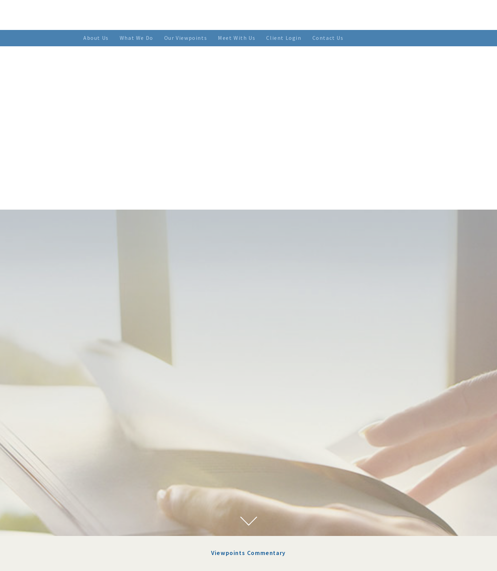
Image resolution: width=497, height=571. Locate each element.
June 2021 (125, 535)
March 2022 (127, 477)
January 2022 (129, 493)
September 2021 (132, 518)
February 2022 (130, 485)
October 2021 (129, 510)
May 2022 (125, 460)
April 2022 (126, 468)
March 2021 (127, 551)
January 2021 (129, 559)
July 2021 (125, 526)
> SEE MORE (283, 479)
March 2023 (127, 427)
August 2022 (128, 443)
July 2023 (125, 419)
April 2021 (126, 543)
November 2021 (132, 502)
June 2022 (125, 452)
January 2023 (129, 435)
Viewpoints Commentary (248, 344)
